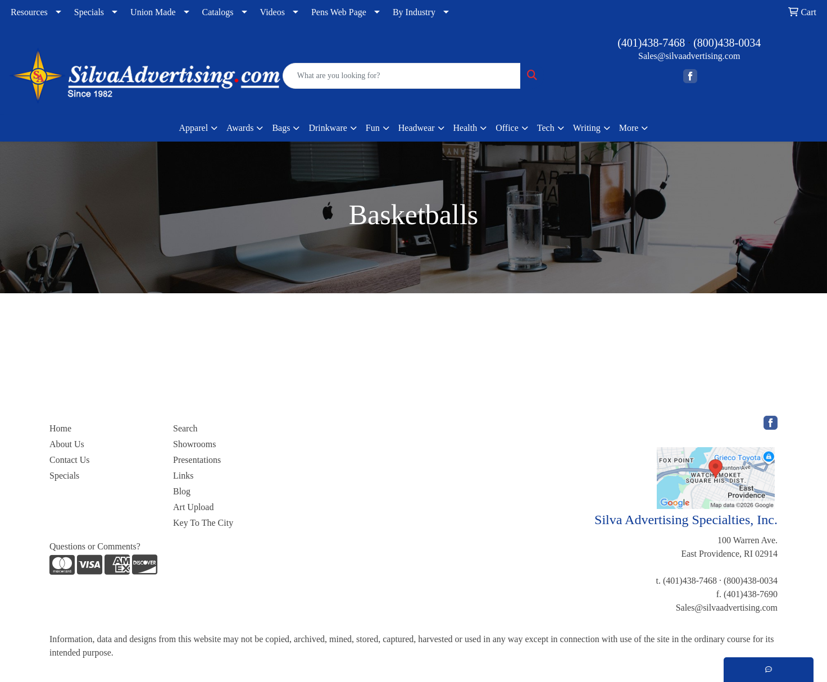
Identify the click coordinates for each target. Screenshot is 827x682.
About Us (66, 444)
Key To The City (203, 523)
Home (60, 428)
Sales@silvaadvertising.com (689, 56)
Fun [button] (373, 128)
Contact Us (69, 460)
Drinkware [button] (327, 128)
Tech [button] (546, 128)
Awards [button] (239, 128)
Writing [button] (587, 128)
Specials (89, 12)
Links (183, 475)
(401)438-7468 (651, 43)
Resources (29, 12)
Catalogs (218, 12)
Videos (272, 12)
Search (185, 428)
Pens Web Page (338, 12)
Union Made (152, 12)
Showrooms (194, 444)
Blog (181, 491)
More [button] (629, 128)
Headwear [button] (416, 128)
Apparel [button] (193, 128)
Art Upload (193, 507)
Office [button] (507, 128)
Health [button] (465, 128)
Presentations (197, 460)
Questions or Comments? (94, 546)
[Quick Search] (402, 76)
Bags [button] (281, 128)
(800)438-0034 (727, 43)
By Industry (414, 12)
